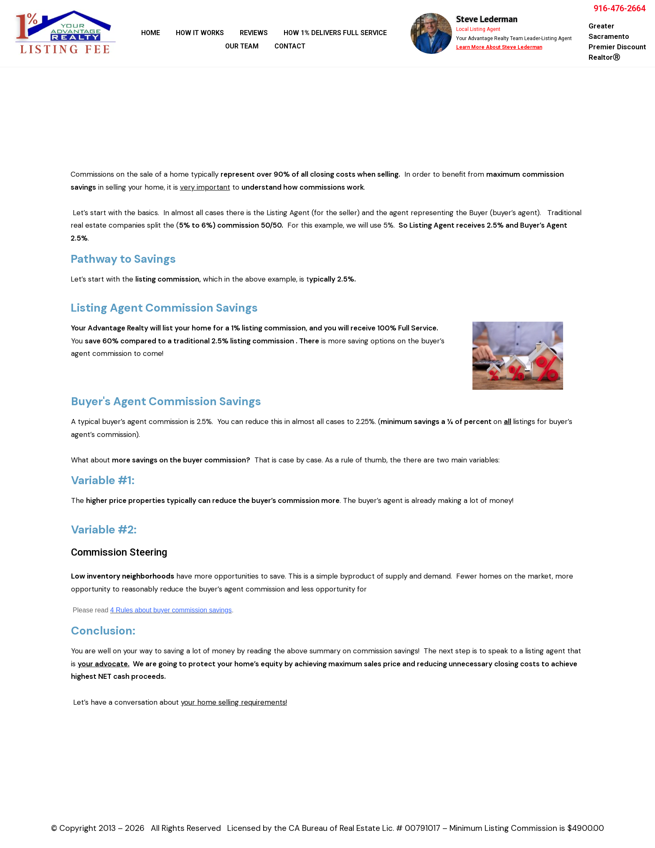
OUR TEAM (242, 46)
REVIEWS (254, 33)
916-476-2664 (619, 8)
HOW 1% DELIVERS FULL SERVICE (335, 33)
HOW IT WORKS (200, 33)
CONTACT (289, 46)
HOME (150, 33)
